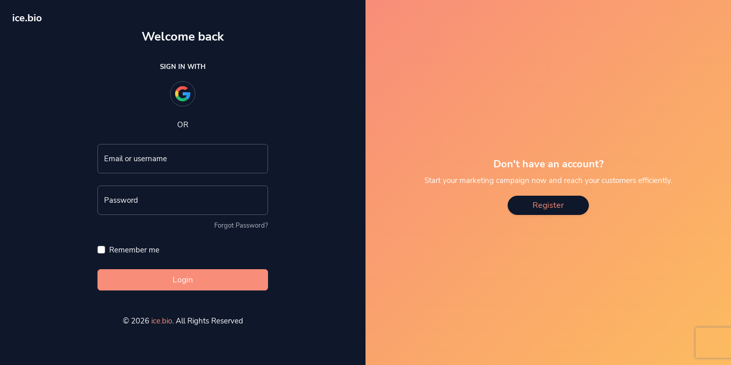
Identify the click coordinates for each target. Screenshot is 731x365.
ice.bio (161, 321)
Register (548, 205)
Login (183, 279)
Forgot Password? (241, 225)
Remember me (134, 250)
